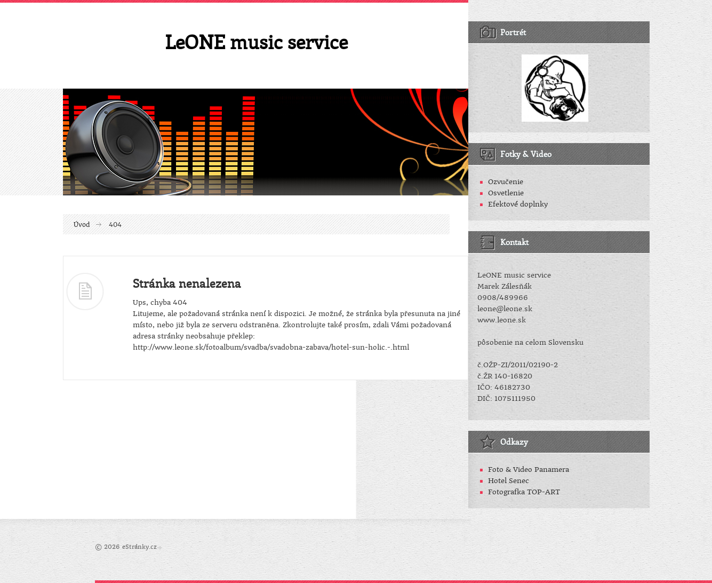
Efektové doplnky (518, 204)
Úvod (82, 225)
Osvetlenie (506, 193)
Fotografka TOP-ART (524, 492)
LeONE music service (256, 41)
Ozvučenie (505, 182)
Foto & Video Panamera (528, 470)
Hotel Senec (508, 481)
